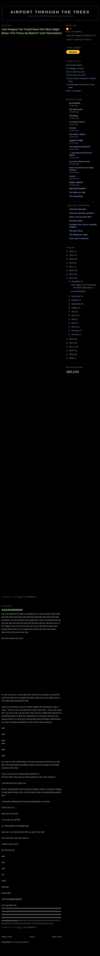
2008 (71, 358)
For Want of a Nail (77, 192)
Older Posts (57, 937)
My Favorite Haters (74, 65)
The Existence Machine (79, 147)
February (75, 330)
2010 (71, 350)
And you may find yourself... (82, 213)
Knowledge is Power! (75, 68)
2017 (71, 267)
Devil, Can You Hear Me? (80, 217)
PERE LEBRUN (76, 182)
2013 (71, 339)
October (75, 300)
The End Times (76, 231)
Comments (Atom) (21, 942)
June (73, 315)
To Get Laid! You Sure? (76, 75)
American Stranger (77, 209)
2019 (71, 259)
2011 (71, 347)
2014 (71, 278)
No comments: (30, 597)
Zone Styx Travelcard (79, 238)
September (76, 304)
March (74, 327)
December (76, 281)
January (75, 334)
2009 (71, 354)
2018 (71, 263)
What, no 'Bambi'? (74, 91)
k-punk (72, 176)
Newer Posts (6, 937)
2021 (71, 251)
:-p (70, 29)
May (73, 319)
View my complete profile (79, 39)
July (73, 311)
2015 (71, 274)
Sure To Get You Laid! (75, 72)
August (74, 308)
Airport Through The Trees (50, 12)
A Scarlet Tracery (77, 122)
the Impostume (76, 109)
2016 (71, 270)
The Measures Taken (78, 235)
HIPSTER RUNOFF (77, 188)
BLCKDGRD (74, 103)
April (73, 323)
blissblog (73, 116)
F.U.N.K (72, 128)
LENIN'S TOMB (76, 140)
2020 (71, 255)
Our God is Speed (77, 134)
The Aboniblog (76, 196)
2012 (71, 343)
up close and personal (79, 161)
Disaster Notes (76, 221)
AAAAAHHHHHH (12, 609)
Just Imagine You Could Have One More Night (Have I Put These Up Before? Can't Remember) (31, 31)
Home (32, 937)
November (76, 296)
